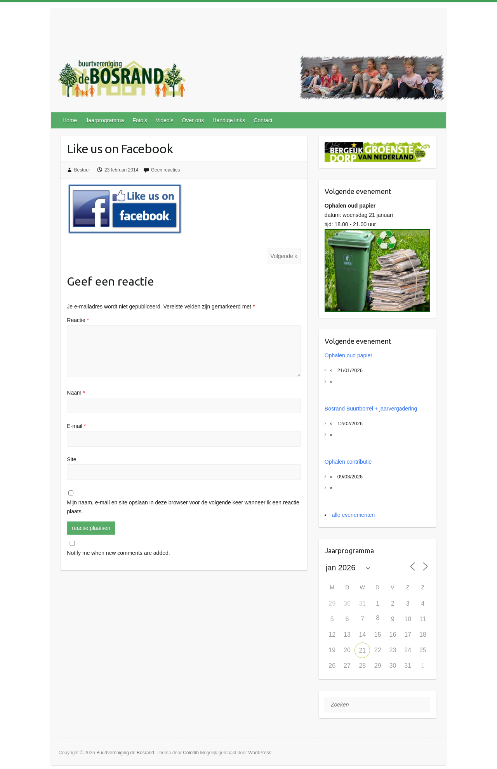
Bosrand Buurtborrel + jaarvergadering (371, 408)
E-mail (76, 426)
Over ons (193, 120)
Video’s (164, 120)
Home (70, 120)
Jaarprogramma (104, 120)
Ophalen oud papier (348, 355)
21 (362, 650)
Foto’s (139, 120)
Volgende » (283, 256)
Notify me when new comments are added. (118, 553)
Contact (263, 120)
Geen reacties (165, 170)
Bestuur (82, 170)
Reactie (78, 320)
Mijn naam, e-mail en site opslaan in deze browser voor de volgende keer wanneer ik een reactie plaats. (183, 507)
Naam (76, 393)
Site (71, 459)
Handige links (228, 120)
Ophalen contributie (348, 462)
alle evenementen (353, 515)
